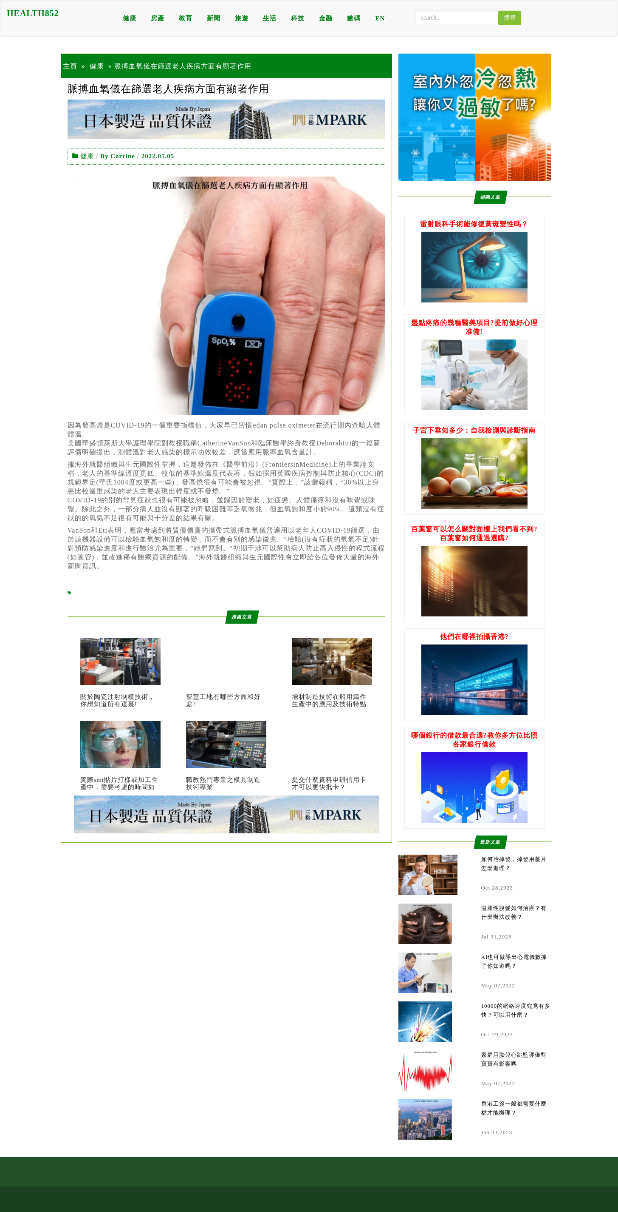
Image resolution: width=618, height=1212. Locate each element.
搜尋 (510, 17)
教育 (185, 18)
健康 (129, 18)
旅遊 (241, 18)
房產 (157, 18)
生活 (270, 18)
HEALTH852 (33, 13)
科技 (298, 18)
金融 (326, 18)
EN (380, 18)
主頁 (70, 66)
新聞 (213, 18)
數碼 (354, 18)
